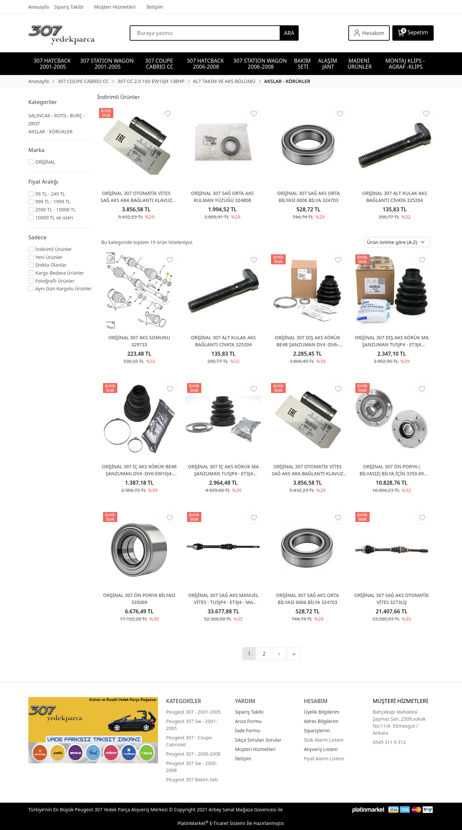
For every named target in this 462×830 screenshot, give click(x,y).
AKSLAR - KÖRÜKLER (50, 131)
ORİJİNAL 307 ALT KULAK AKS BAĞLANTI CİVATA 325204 (394, 196)
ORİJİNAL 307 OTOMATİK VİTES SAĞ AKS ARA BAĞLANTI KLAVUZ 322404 (136, 197)
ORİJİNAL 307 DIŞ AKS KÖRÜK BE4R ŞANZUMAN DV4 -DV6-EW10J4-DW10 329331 (307, 341)
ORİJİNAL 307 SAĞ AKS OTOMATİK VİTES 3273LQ (391, 598)
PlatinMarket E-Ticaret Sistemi (211, 823)
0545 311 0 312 (389, 742)
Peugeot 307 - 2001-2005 (193, 712)
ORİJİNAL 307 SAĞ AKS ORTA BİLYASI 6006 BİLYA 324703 (308, 196)
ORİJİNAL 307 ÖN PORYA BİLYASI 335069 (139, 598)
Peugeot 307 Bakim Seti (192, 779)
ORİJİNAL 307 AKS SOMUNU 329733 (139, 341)
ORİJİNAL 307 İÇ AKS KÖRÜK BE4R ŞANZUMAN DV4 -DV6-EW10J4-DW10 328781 (139, 470)
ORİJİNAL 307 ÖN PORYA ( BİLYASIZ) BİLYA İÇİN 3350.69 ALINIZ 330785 (391, 470)
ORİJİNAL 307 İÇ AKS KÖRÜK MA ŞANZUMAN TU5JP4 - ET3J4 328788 (223, 470)
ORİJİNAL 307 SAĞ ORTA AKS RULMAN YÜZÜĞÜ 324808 (222, 196)
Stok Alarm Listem (324, 740)
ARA (289, 33)
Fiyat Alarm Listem (324, 758)
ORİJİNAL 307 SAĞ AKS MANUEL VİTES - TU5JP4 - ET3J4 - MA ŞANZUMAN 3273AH (223, 599)
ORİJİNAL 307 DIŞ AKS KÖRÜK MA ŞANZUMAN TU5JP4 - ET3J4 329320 (392, 341)
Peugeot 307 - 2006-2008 (193, 754)
